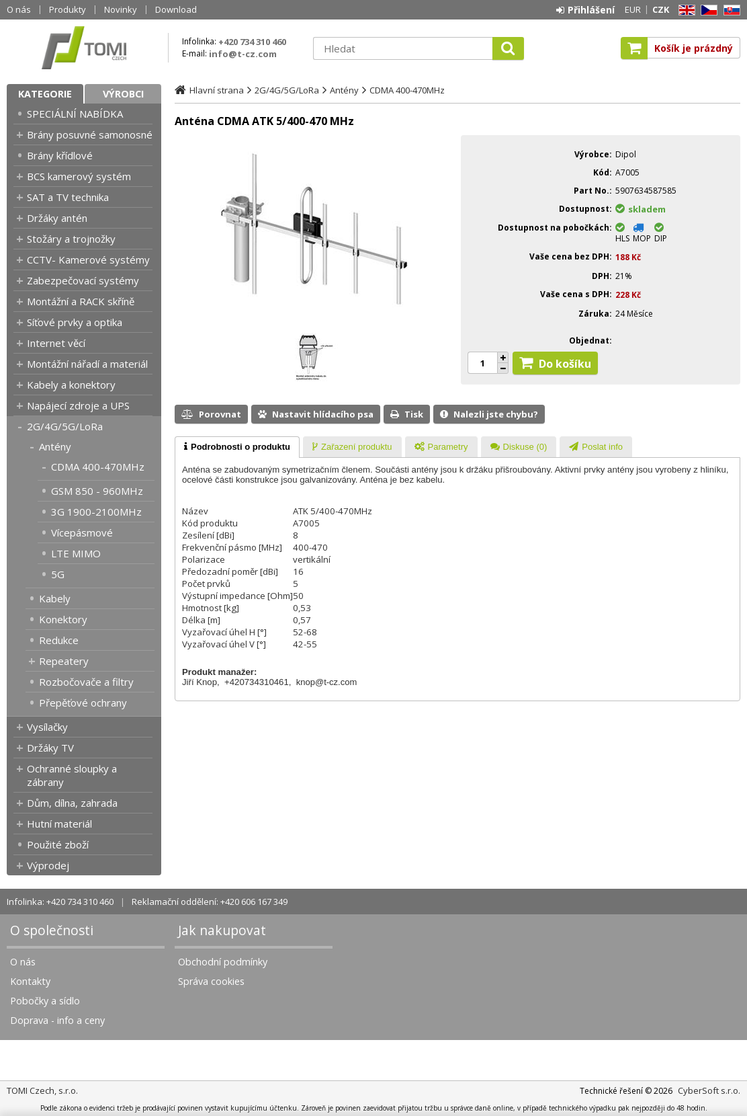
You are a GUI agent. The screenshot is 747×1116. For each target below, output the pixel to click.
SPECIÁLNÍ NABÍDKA (75, 113)
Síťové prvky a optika (74, 322)
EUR (633, 9)
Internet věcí (56, 343)
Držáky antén (57, 218)
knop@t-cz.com (326, 682)
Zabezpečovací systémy (83, 280)
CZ (706, 10)
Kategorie (45, 93)
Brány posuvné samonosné (89, 134)
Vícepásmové (82, 532)
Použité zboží (58, 844)
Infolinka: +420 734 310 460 (60, 901)
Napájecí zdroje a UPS (78, 405)
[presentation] (237, 447)
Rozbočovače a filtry (86, 681)
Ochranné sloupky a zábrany (72, 775)
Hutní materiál (59, 823)
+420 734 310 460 (252, 42)
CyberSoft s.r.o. (709, 1090)
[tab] (237, 447)
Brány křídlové (60, 155)
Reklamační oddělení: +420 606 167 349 (210, 901)
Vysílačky (47, 726)
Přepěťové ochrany (83, 702)
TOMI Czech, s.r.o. (84, 47)
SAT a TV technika (68, 197)
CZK (660, 9)
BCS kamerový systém (79, 176)
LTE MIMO (76, 553)
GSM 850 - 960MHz (97, 490)
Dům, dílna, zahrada (72, 802)
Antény (55, 446)
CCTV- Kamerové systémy (88, 259)
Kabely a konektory (71, 384)
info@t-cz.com (243, 54)
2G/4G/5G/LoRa (65, 426)
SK (729, 10)
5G (57, 574)
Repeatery (64, 661)
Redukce (59, 640)
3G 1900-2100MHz (96, 511)
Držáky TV (50, 747)
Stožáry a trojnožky (71, 238)
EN (684, 10)
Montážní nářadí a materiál (87, 363)
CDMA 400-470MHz (97, 466)
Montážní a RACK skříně (80, 301)
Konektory (63, 619)
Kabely (55, 598)
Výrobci (123, 93)
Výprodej (48, 865)
